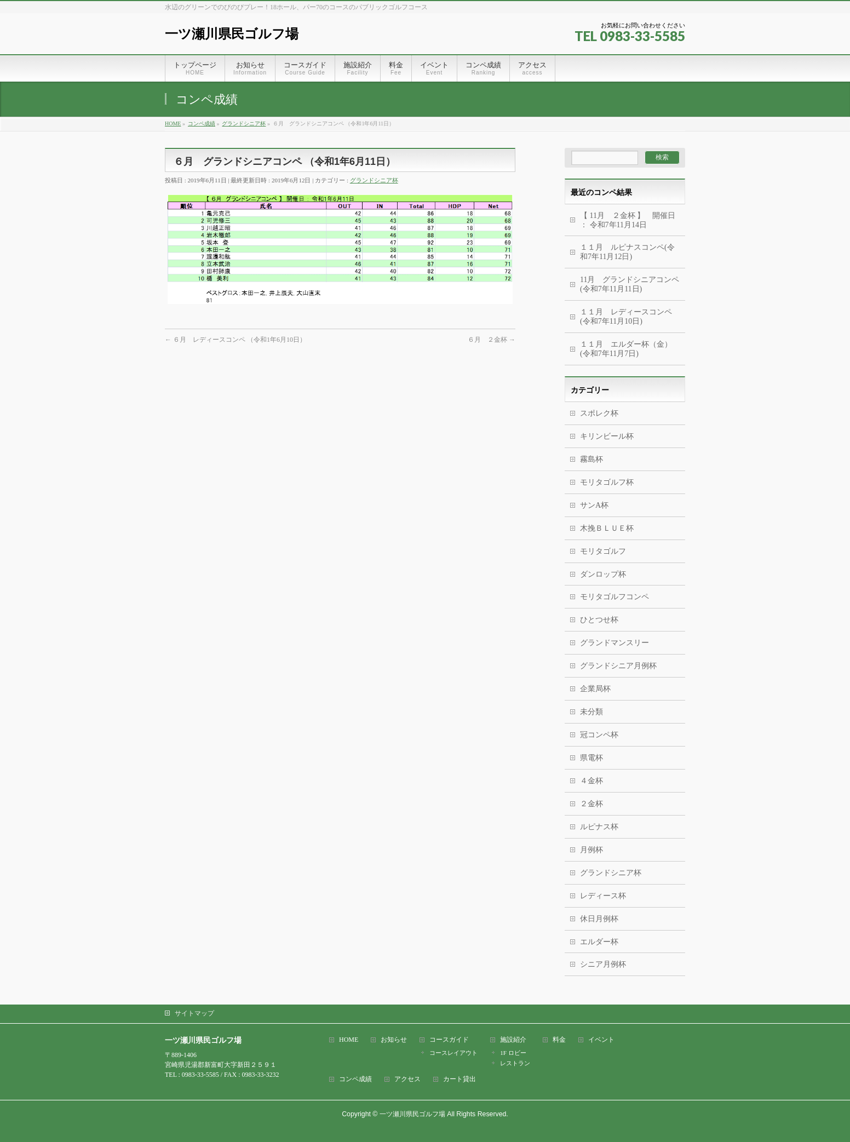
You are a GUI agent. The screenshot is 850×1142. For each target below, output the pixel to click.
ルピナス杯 (599, 827)
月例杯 (591, 850)
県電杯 (591, 758)
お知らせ (394, 1039)
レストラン (515, 1063)
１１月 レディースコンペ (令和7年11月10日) (626, 316)
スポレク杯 (599, 413)
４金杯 (591, 781)
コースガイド (449, 1039)
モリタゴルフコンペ (614, 597)
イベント (601, 1039)
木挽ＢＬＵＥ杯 (607, 528)
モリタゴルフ (603, 551)
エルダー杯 (599, 942)
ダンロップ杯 (603, 574)
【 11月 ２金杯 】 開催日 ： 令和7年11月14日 (627, 220)
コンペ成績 (355, 1079)
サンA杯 (594, 505)
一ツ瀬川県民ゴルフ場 (231, 33)
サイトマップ (194, 1013)
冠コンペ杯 (599, 735)
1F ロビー (513, 1052)
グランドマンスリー (614, 643)
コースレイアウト (453, 1052)
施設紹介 (513, 1039)
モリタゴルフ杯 (607, 482)
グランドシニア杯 (374, 180)
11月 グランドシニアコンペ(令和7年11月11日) (629, 284)
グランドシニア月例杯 (618, 666)
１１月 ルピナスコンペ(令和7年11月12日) (627, 252)
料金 (559, 1039)
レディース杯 (603, 896)
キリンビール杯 (607, 436)
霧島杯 (591, 459)
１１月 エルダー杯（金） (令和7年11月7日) (626, 349)
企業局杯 (595, 689)
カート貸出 (459, 1079)
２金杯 (591, 804)
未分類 (591, 712)
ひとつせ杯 (599, 620)
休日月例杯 (599, 919)
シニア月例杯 (603, 964)
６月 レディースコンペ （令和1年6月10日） (235, 339)
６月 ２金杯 (491, 339)
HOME (348, 1039)
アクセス (407, 1079)
